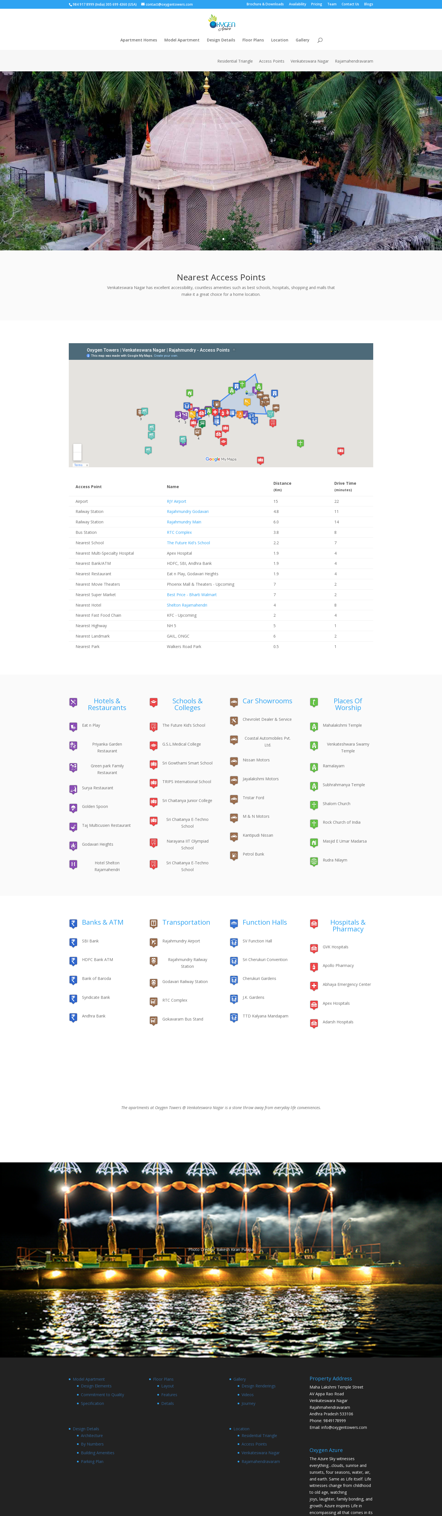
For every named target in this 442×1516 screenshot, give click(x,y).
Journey (248, 1403)
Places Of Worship (348, 704)
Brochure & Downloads (265, 4)
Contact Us (350, 4)
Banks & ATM (102, 922)
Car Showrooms (267, 700)
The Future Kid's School (188, 542)
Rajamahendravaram (354, 61)
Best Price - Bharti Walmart (192, 594)
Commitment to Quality (102, 1394)
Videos (248, 1394)
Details (167, 1403)
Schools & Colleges (188, 704)
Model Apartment (182, 40)
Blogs (368, 4)
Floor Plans (253, 40)
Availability (297, 4)
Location (279, 40)
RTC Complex (179, 532)
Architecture (92, 1435)
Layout (167, 1386)
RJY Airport (176, 501)
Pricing (316, 4)
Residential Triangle (235, 61)
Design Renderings (259, 1386)
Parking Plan (92, 1461)
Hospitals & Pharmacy (348, 925)
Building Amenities (97, 1452)
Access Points (271, 61)
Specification (92, 1403)
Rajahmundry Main (184, 522)
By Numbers (92, 1444)
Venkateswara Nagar (310, 61)
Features (169, 1394)
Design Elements (96, 1386)
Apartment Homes (138, 40)
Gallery (303, 40)
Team (332, 4)
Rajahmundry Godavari (188, 511)
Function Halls (265, 922)
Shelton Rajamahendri (187, 605)
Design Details (221, 40)
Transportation (186, 922)
